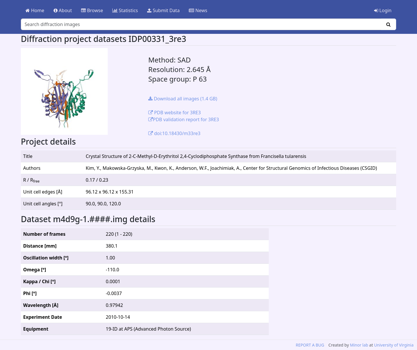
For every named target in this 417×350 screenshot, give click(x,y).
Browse (92, 10)
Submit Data (163, 10)
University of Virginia (394, 345)
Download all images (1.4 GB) (182, 98)
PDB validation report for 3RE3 (183, 119)
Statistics (125, 10)
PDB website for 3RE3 (174, 112)
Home (34, 10)
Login (383, 10)
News (198, 10)
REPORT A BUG (310, 345)
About (63, 10)
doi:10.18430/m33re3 (174, 133)
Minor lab (359, 345)
